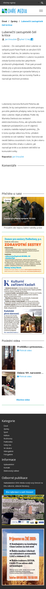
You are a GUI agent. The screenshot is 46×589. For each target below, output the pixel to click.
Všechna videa (23, 399)
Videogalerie (8, 451)
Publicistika (8, 442)
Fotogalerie (8, 454)
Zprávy (14, 21)
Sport (6, 432)
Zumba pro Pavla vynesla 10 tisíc (20, 218)
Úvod (4, 21)
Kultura (6, 435)
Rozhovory (8, 438)
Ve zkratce (8, 448)
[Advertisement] (23, 92)
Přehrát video (24, 350)
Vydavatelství (9, 464)
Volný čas (7, 445)
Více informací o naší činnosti (19, 492)
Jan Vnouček (11, 39)
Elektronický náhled (11, 471)
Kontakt (7, 467)
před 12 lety (25, 39)
